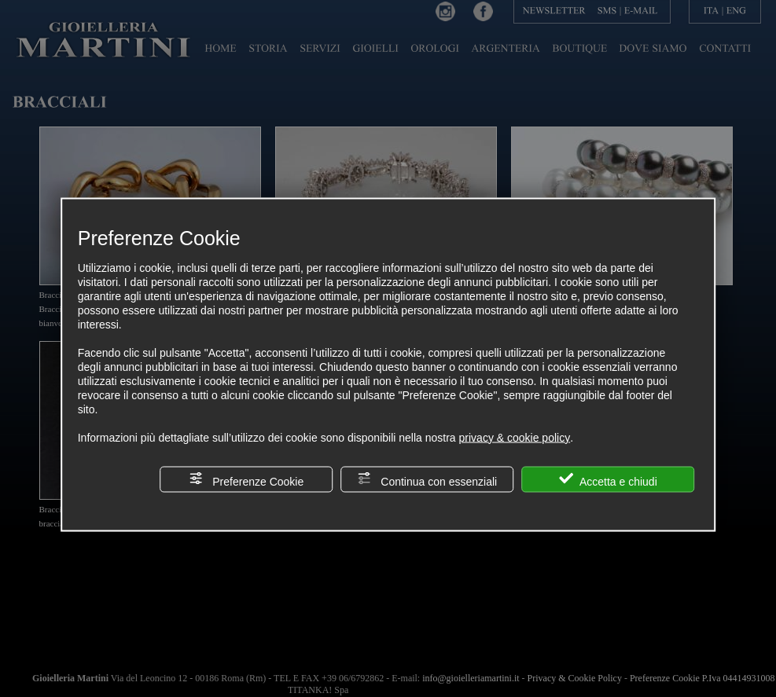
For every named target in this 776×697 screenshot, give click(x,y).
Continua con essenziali (427, 479)
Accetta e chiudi (608, 479)
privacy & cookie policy (515, 437)
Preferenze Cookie (246, 479)
